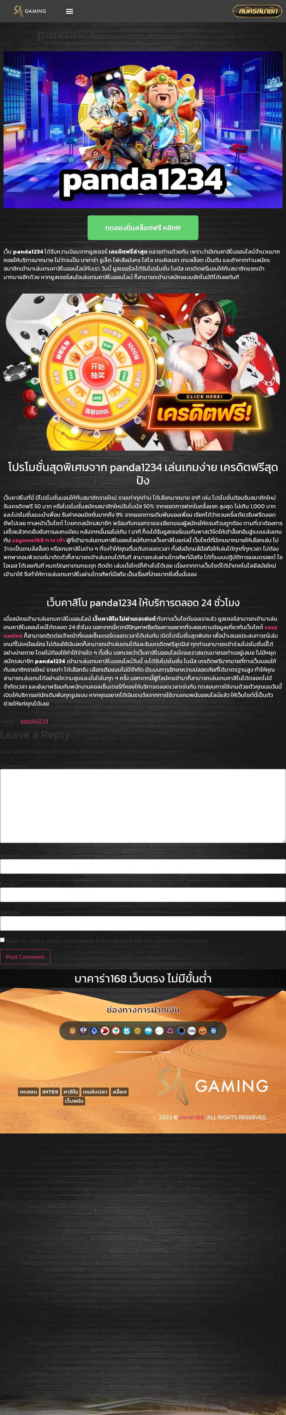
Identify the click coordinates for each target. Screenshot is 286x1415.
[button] (69, 11)
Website (10, 912)
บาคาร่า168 (191, 1117)
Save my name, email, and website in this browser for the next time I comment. (107, 941)
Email (9, 884)
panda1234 (34, 721)
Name (9, 855)
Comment (15, 766)
